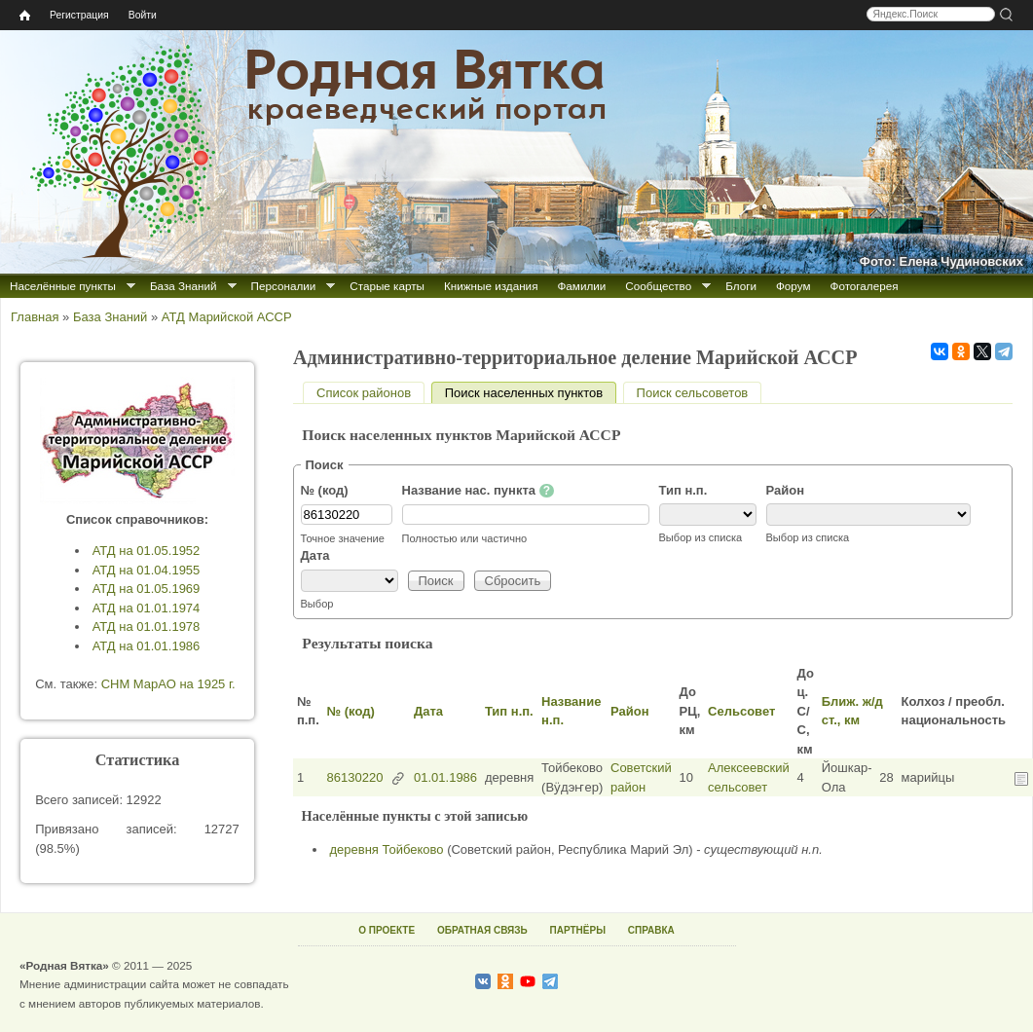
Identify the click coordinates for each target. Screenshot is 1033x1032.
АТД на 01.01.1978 (146, 626)
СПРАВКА (651, 930)
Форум (793, 285)
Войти (143, 15)
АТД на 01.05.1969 (146, 588)
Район (785, 490)
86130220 (355, 777)
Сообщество (658, 285)
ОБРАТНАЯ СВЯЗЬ (482, 930)
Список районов (363, 393)
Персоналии (283, 285)
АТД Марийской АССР (227, 317)
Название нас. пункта (478, 490)
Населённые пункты (63, 285)
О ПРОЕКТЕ (386, 930)
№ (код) (325, 490)
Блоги (740, 285)
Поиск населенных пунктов (530, 393)
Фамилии (581, 285)
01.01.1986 (445, 777)
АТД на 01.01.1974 (146, 608)
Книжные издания (490, 285)
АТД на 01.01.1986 (146, 646)
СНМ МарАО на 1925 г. (168, 684)
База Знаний (183, 285)
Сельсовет (741, 711)
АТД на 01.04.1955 (146, 570)
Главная (34, 317)
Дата (315, 555)
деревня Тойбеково (387, 849)
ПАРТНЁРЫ (578, 930)
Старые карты (387, 285)
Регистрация (79, 15)
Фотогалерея (864, 285)
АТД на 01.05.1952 (146, 550)
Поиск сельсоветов (693, 393)
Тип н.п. (683, 490)
